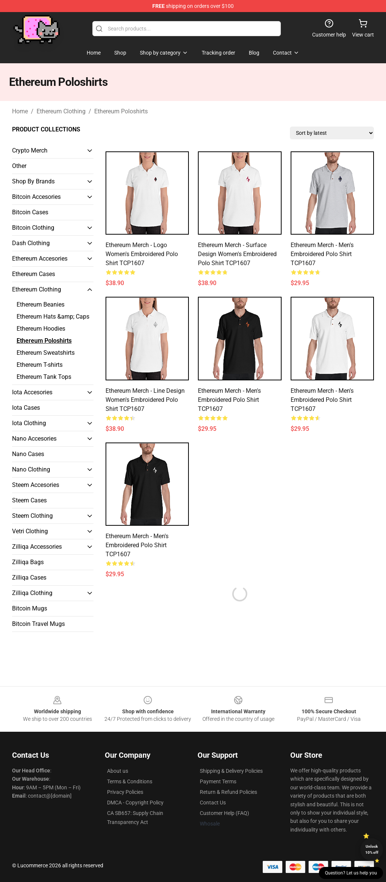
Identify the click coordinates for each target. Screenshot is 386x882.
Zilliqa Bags (28, 562)
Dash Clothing (31, 243)
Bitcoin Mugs (29, 608)
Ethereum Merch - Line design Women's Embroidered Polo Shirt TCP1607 (145, 399)
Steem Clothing (32, 515)
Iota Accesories (32, 392)
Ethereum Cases (33, 274)
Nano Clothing (31, 469)
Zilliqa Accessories (37, 546)
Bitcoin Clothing (33, 227)
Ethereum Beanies (40, 304)
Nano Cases (28, 454)
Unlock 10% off (371, 849)
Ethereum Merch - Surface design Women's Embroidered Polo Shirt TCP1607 (237, 254)
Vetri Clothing (30, 531)
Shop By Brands (33, 181)
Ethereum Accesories (39, 258)
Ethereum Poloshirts (121, 111)
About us (117, 771)
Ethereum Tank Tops (44, 376)
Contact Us (213, 803)
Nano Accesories (34, 438)
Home (20, 111)
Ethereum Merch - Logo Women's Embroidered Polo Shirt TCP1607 (142, 254)
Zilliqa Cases (29, 577)
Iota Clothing (29, 423)
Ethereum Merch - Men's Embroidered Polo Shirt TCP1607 (322, 254)
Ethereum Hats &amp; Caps (53, 316)
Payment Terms (218, 781)
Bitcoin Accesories (36, 196)
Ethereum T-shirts (40, 364)
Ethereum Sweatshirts (46, 352)
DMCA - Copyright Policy (135, 803)
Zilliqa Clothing (32, 593)
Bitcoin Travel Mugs (38, 623)
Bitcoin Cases (30, 212)
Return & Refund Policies (228, 792)
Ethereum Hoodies (41, 328)
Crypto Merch (29, 150)
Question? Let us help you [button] (351, 873)
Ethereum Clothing (61, 111)
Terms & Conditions (129, 781)
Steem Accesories (35, 484)
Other (19, 165)
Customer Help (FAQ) (224, 813)
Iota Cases (26, 407)
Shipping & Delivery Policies (231, 771)
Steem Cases (29, 500)
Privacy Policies (125, 792)
